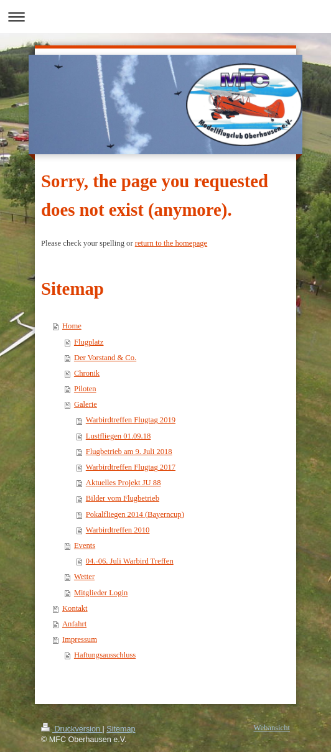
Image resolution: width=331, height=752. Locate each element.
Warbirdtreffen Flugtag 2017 (130, 467)
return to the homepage (171, 243)
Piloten (85, 388)
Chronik (87, 373)
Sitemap (120, 729)
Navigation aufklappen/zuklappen (165, 16)
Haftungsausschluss (105, 655)
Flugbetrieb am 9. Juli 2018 (129, 451)
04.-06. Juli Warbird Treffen (130, 561)
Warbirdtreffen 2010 (118, 530)
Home (72, 326)
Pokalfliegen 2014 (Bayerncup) (135, 514)
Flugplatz (89, 342)
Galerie (85, 404)
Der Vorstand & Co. (105, 357)
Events (84, 545)
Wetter (84, 576)
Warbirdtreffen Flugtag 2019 (130, 419)
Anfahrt (74, 624)
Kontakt (75, 608)
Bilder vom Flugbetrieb (122, 498)
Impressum (79, 639)
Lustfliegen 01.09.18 (118, 436)
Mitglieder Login (101, 592)
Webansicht (272, 727)
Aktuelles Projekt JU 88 (123, 482)
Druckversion (71, 729)
